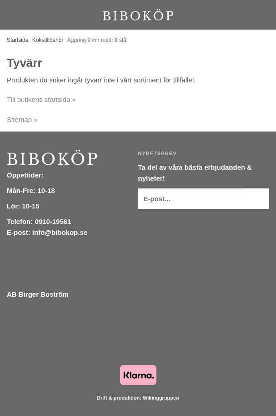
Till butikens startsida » (41, 99)
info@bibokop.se (59, 232)
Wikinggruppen (161, 398)
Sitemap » (22, 119)
